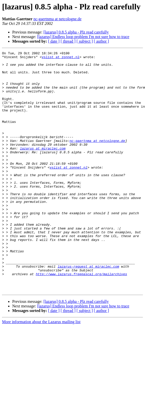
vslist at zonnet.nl (60, 58)
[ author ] (101, 41)
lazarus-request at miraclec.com (88, 309)
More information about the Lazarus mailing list (41, 370)
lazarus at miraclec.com (42, 168)
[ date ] (54, 41)
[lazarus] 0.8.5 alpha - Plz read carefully (76, 32)
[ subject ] (85, 41)
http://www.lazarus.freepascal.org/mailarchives (81, 319)
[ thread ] (68, 41)
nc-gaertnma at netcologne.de (58, 19)
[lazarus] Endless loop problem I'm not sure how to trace (83, 37)
